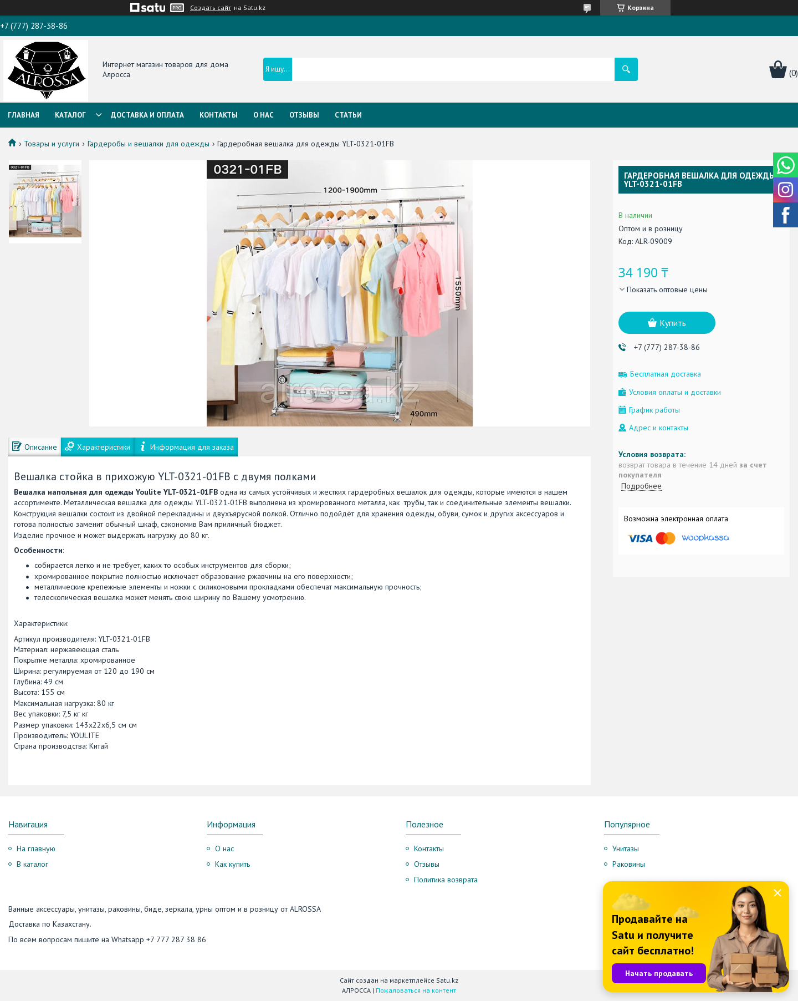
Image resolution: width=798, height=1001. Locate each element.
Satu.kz (447, 980)
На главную (36, 848)
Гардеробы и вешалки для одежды (148, 144)
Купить (672, 322)
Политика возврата (446, 880)
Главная (23, 115)
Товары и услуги (51, 144)
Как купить (232, 864)
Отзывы (304, 115)
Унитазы (625, 848)
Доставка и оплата (147, 115)
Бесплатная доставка (665, 374)
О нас (263, 115)
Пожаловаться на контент (416, 990)
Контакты (219, 115)
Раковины (628, 864)
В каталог (32, 864)
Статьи (348, 115)
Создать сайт (210, 8)
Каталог (70, 115)
